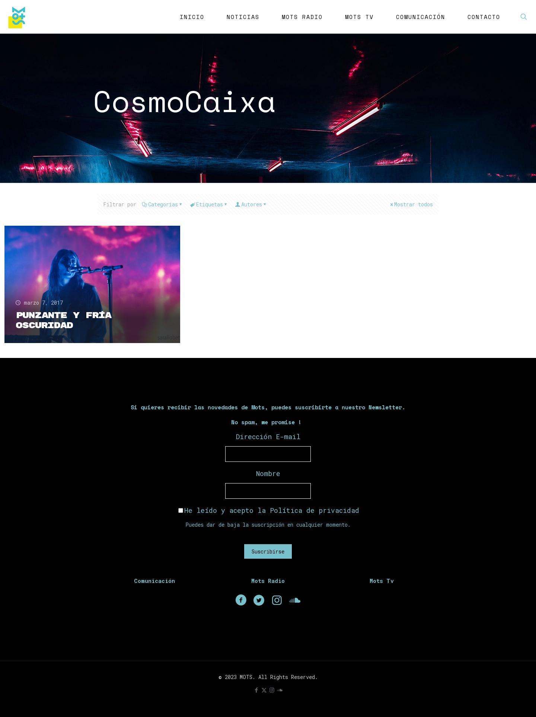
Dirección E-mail (268, 436)
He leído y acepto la (268, 510)
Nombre (268, 473)
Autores (251, 204)
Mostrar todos (411, 204)
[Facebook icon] (256, 690)
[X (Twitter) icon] (264, 690)
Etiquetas (209, 204)
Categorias (162, 204)
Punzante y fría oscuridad (63, 320)
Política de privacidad (314, 510)
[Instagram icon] (272, 690)
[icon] (280, 690)
